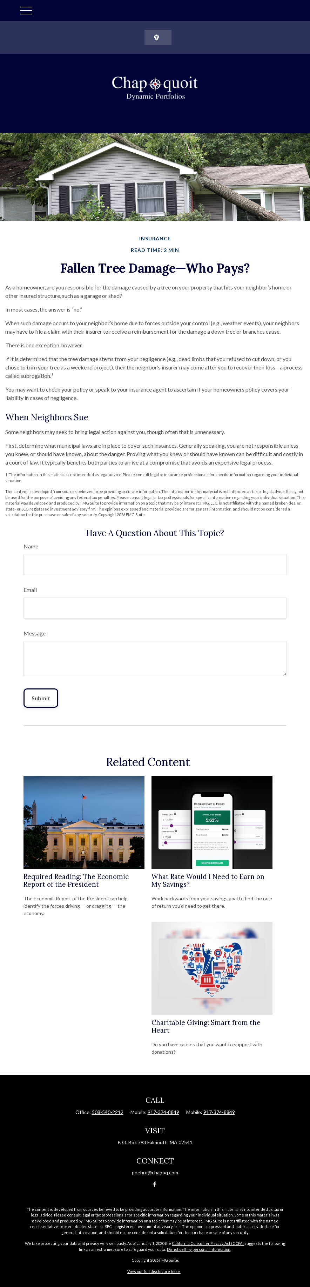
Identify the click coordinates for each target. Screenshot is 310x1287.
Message (34, 633)
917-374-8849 (163, 1112)
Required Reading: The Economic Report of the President (76, 880)
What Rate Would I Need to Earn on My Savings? (207, 880)
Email (30, 589)
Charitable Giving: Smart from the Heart (206, 1026)
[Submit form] (40, 698)
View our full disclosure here (153, 1271)
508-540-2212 (107, 1112)
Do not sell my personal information (198, 1249)
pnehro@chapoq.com (155, 1172)
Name (30, 546)
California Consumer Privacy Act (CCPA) (208, 1243)
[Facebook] (154, 1184)
